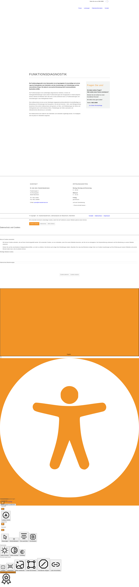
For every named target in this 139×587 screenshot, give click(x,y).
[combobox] (69, 322)
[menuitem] (80, 8)
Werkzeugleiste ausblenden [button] (8, 504)
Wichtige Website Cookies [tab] (6, 251)
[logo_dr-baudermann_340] (42, 7)
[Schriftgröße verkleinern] (2, 509)
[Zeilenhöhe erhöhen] (2, 524)
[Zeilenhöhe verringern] (2, 530)
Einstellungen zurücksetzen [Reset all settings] (8, 572)
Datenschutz (43, 223)
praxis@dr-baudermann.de (41, 202)
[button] (0, 357)
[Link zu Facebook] (108, 1)
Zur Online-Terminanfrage (95, 105)
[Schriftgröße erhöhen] (2, 503)
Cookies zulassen (34, 223)
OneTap (10, 501)
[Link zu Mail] (106, 1)
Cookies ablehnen (64, 274)
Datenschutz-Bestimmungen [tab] (7, 262)
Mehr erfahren (51, 223)
